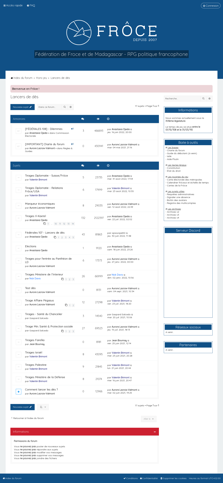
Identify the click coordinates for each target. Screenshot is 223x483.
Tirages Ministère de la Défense (45, 377)
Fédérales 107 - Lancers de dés (45, 232)
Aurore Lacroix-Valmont (42, 148)
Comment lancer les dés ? (41, 389)
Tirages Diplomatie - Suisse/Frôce (46, 175)
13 (68, 223)
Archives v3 (173, 214)
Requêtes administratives (180, 194)
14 (73, 223)
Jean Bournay (37, 344)
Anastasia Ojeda (38, 133)
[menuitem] (31, 5)
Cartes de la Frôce (177, 185)
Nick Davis (35, 278)
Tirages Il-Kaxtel (35, 216)
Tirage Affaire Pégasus (39, 300)
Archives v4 (173, 217)
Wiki (169, 156)
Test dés (30, 288)
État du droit (174, 170)
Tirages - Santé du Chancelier (43, 314)
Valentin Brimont (38, 179)
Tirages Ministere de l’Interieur (44, 274)
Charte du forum (176, 150)
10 (56, 223)
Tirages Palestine (36, 364)
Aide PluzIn (173, 159)
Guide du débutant (177, 153)
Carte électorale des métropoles (184, 179)
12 (64, 223)
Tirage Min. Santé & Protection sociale (49, 326)
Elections (30, 246)
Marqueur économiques (40, 203)
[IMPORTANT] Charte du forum (44, 144)
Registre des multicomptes (181, 203)
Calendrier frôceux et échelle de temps (188, 182)
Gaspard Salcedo (38, 318)
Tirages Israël (33, 352)
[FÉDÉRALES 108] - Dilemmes (43, 129)
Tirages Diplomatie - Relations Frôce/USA (44, 189)
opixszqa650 (118, 233)
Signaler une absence (178, 197)
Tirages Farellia (34, 340)
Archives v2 (173, 211)
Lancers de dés (24, 96)
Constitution (173, 167)
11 (60, 223)
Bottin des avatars (177, 200)
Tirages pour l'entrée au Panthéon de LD (48, 260)
